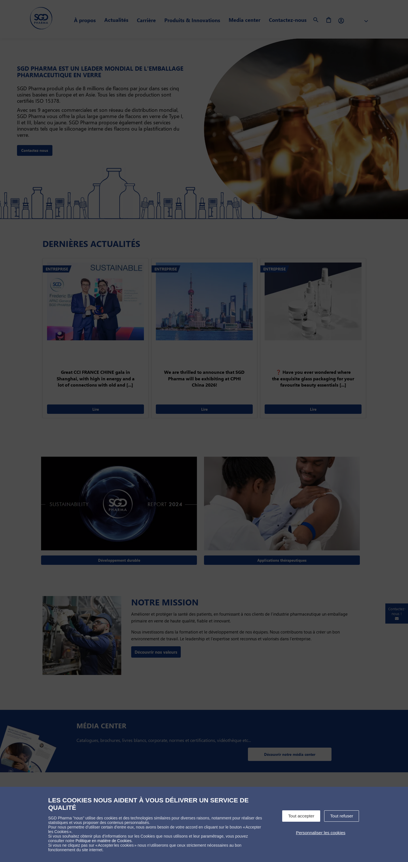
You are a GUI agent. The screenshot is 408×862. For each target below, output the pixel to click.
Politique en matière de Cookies (104, 840)
